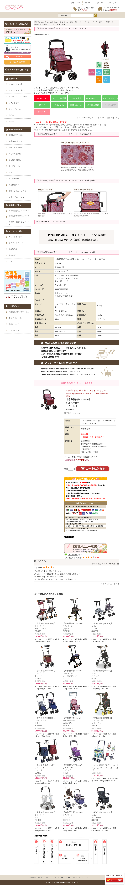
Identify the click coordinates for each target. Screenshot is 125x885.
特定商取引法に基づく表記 (39, 878)
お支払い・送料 (75, 3)
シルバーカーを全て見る (18, 70)
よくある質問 (99, 3)
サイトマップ (92, 878)
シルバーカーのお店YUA (18, 24)
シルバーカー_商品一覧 (68, 22)
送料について (78, 878)
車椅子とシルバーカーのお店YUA (46, 22)
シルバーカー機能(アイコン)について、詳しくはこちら (98, 118)
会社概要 (87, 3)
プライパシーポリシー (61, 878)
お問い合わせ (112, 3)
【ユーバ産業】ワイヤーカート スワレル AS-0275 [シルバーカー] (105, 767)
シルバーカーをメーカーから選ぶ (90, 22)
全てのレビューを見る (110, 584)
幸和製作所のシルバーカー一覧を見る (76, 383)
